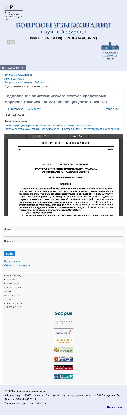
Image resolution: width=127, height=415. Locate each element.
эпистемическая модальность (102, 129)
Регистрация (12, 261)
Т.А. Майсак (33, 109)
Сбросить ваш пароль (17, 265)
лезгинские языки (64, 125)
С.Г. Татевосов (14, 109)
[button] (13, 67)
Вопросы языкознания (18, 74)
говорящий (12, 125)
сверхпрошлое (51, 129)
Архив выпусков (14, 78)
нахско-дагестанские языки (22, 129)
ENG (11, 42)
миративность (85, 125)
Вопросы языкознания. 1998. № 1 (25, 82)
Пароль (8, 241)
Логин (7, 229)
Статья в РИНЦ (113, 109)
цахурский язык (71, 129)
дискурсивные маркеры (35, 125)
